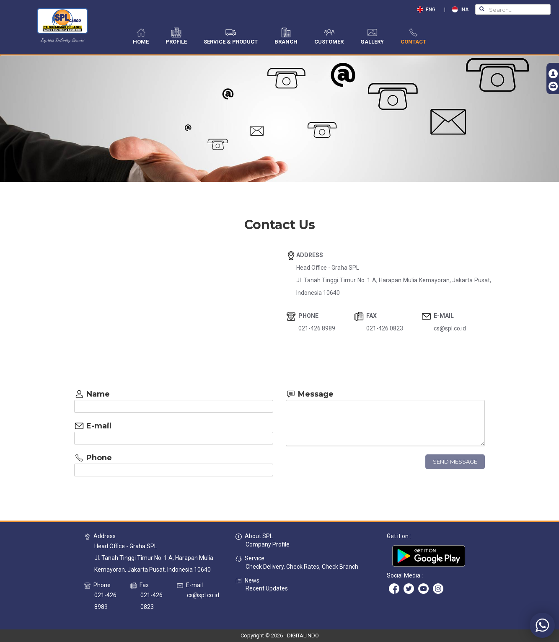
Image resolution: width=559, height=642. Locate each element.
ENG (428, 10)
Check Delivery (265, 566)
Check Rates (302, 566)
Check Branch (340, 566)
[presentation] (349, 470)
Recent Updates (267, 588)
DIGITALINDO (303, 635)
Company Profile (268, 544)
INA (460, 10)
